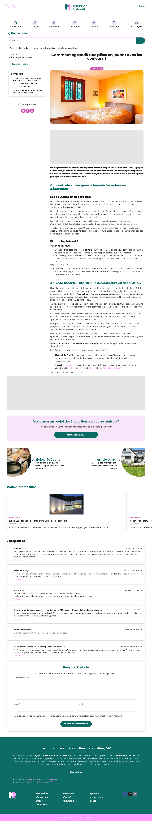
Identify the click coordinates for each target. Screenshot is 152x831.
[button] (23, 111)
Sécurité (94, 24)
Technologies (114, 24)
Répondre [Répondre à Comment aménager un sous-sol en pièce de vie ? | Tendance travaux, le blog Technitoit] (17, 629)
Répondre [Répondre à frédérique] (17, 589)
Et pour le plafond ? (22, 86)
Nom (17, 714)
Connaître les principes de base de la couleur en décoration (27, 79)
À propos (94, 803)
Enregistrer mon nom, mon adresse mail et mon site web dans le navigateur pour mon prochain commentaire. (68, 726)
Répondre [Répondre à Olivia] (17, 609)
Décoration (74, 24)
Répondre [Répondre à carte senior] (17, 646)
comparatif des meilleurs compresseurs (39, 789)
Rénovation (15, 24)
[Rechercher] (140, 40)
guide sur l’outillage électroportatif (36, 792)
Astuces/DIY (136, 24)
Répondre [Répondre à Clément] (17, 570)
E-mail (81, 714)
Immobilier (54, 24)
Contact (143, 6)
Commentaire (21, 688)
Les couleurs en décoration (25, 83)
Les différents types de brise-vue (119, 521)
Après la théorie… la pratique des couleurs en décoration (27, 91)
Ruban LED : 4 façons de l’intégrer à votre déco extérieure (26, 522)
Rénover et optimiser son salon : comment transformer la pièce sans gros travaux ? (74, 523)
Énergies (35, 24)
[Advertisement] (96, 147)
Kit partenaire (97, 807)
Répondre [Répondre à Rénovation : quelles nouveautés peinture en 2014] (17, 665)
